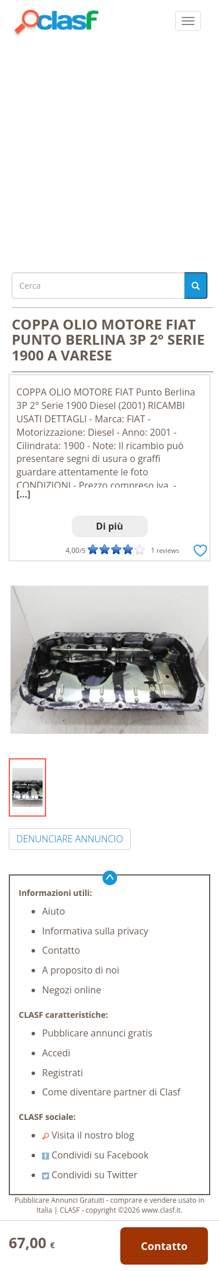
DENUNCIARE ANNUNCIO (69, 838)
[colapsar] (188, 21)
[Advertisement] (109, 151)
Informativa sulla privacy (95, 931)
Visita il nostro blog (88, 1135)
